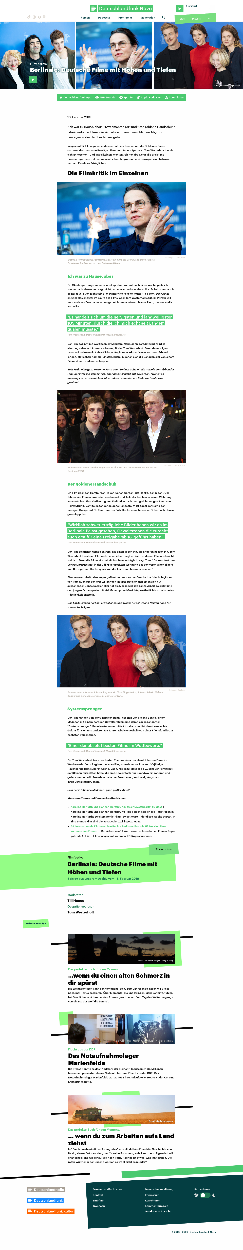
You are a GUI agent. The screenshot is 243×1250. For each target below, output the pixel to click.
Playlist (196, 18)
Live (182, 18)
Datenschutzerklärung (159, 1189)
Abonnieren (174, 97)
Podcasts (104, 17)
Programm (125, 17)
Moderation (147, 17)
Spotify (126, 97)
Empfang (98, 1200)
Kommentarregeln (156, 1205)
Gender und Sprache (158, 1211)
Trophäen (99, 1205)
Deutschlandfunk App (75, 97)
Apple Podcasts (149, 97)
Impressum (152, 1194)
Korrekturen (152, 1200)
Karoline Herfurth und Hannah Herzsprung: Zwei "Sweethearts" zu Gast (116, 806)
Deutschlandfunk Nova (107, 1189)
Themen (84, 17)
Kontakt (98, 1194)
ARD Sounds (105, 97)
